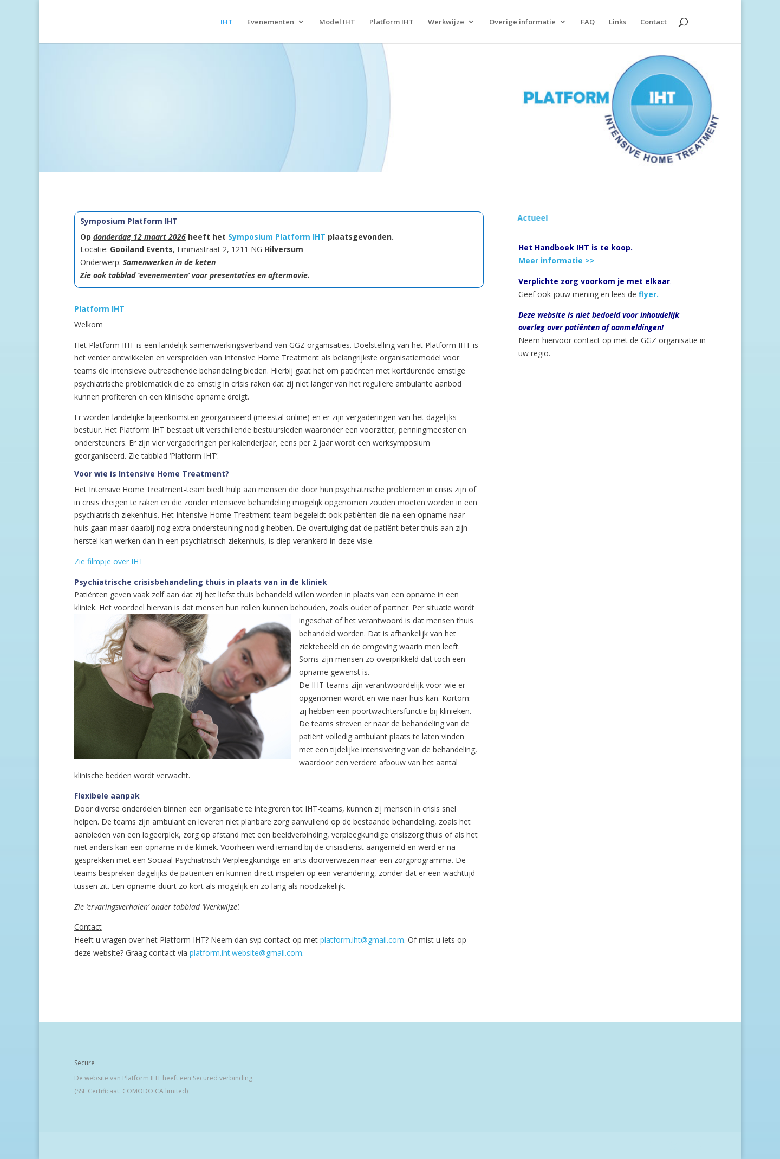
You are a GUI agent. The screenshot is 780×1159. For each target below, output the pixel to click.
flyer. (649, 294)
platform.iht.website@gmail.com (246, 953)
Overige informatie (522, 22)
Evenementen (270, 22)
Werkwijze (446, 22)
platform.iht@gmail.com (362, 940)
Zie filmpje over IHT (109, 561)
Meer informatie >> (556, 260)
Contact (653, 22)
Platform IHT (391, 22)
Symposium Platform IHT (277, 236)
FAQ (588, 22)
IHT (226, 22)
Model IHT (337, 22)
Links (617, 22)
